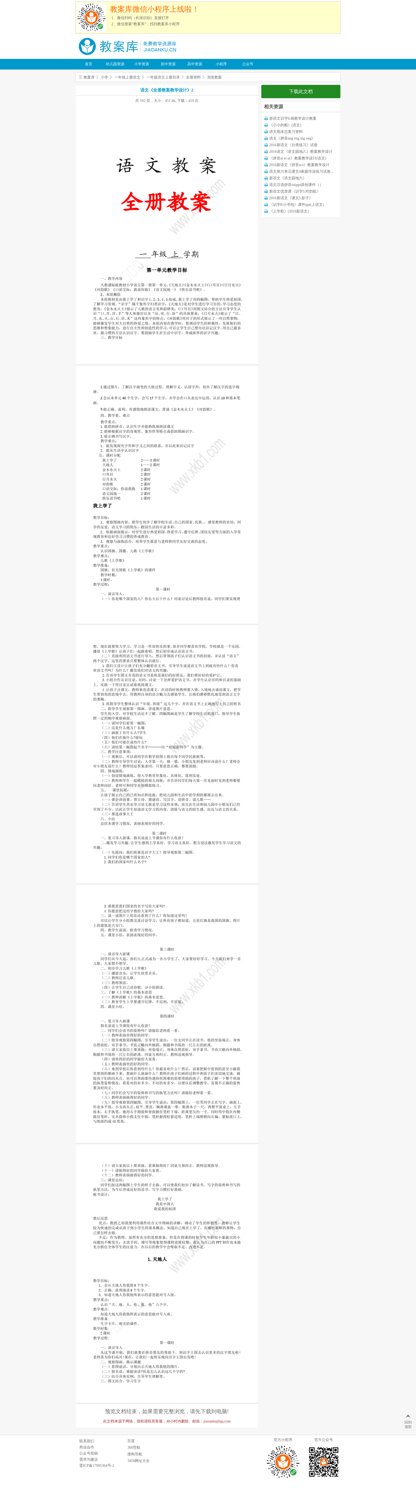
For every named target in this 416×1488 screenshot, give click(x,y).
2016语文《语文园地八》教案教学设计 (300, 152)
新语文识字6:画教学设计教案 (293, 118)
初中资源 (168, 64)
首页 (88, 64)
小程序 (221, 64)
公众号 (247, 64)
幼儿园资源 (115, 64)
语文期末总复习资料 (286, 132)
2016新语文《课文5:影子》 (291, 198)
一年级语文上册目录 (163, 77)
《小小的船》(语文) (285, 125)
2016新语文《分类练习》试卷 (293, 145)
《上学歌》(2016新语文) (289, 211)
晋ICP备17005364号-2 (96, 1466)
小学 (104, 77)
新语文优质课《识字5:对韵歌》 (294, 191)
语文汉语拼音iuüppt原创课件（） (296, 185)
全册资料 (193, 77)
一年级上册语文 (127, 77)
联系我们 (86, 1441)
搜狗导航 (134, 1454)
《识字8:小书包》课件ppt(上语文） (297, 205)
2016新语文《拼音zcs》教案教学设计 (299, 165)
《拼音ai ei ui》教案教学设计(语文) (297, 158)
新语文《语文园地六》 (287, 178)
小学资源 (141, 64)
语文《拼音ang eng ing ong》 (292, 138)
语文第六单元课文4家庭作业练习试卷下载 (303, 171)
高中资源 (194, 64)
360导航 (133, 1448)
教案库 (89, 77)
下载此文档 (301, 91)
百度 (131, 1441)
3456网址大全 (138, 1461)
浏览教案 (214, 77)
